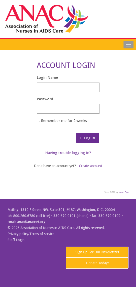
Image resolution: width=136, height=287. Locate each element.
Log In (87, 138)
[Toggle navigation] (129, 44)
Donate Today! (97, 263)
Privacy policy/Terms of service (31, 234)
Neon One (124, 192)
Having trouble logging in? (68, 153)
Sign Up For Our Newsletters (97, 252)
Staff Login (16, 240)
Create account (90, 166)
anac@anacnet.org (31, 222)
